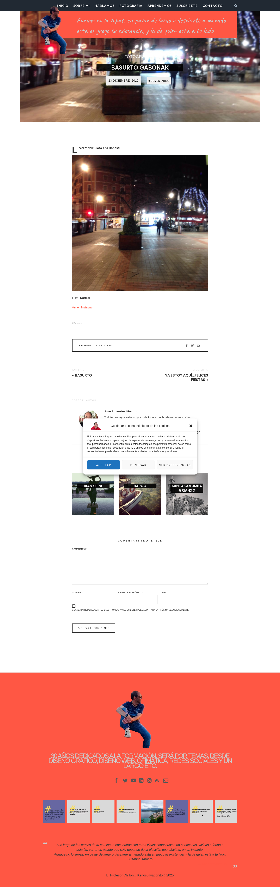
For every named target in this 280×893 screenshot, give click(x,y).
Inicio (62, 5)
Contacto (213, 5)
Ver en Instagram (83, 307)
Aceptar (103, 465)
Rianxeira (93, 490)
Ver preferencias (175, 465)
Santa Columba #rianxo (187, 493)
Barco (140, 490)
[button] (191, 426)
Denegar (138, 465)
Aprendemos (160, 5)
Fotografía (131, 5)
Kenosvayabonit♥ (214, 870)
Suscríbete (187, 5)
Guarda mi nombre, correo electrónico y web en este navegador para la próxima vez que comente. (130, 616)
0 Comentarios (159, 80)
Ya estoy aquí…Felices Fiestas (191, 378)
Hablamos (104, 5)
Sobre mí (81, 5)
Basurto (77, 323)
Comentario (79, 550)
